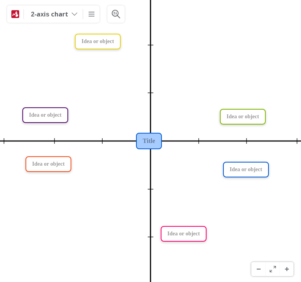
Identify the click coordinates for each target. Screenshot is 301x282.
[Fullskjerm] (272, 269)
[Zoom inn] (286, 269)
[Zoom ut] (258, 269)
